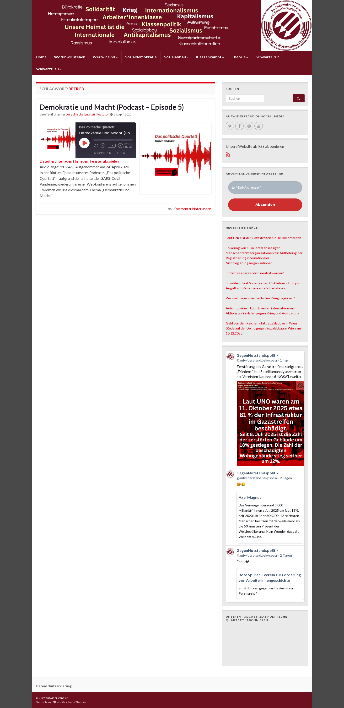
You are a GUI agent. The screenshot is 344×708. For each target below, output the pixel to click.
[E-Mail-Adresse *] (265, 187)
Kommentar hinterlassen (192, 209)
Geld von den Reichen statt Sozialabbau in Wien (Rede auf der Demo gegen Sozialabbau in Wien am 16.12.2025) (263, 328)
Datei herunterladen (56, 161)
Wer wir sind (105, 57)
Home (41, 57)
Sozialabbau (176, 57)
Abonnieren (102, 153)
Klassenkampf (210, 57)
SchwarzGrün (268, 57)
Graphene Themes (74, 702)
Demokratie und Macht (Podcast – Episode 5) (112, 107)
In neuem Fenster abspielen (97, 161)
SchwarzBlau (48, 68)
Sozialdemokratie (141, 57)
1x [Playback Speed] (111, 145)
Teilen (121, 153)
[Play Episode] (84, 143)
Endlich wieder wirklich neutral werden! (255, 273)
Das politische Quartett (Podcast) (87, 114)
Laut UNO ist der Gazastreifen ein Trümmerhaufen (263, 238)
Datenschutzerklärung (54, 686)
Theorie (239, 57)
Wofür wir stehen (69, 57)
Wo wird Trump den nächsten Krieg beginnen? (260, 298)
